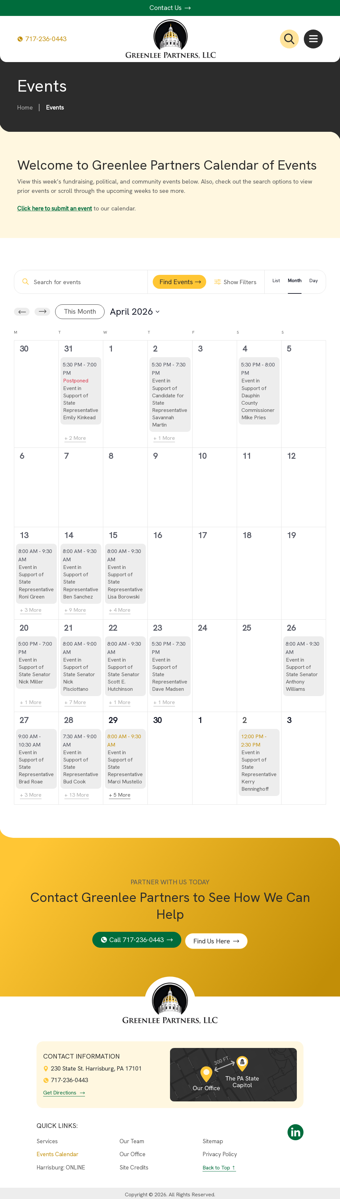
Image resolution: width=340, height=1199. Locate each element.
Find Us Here (213, 938)
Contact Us (170, 7)
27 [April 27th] (24, 720)
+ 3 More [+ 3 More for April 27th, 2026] (31, 794)
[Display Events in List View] (276, 281)
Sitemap (213, 1138)
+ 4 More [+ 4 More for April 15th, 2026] (119, 609)
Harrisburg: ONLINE (61, 1164)
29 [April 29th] (113, 720)
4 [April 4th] (244, 349)
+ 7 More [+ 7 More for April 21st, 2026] (75, 702)
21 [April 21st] (68, 627)
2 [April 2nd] (155, 349)
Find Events (176, 282)
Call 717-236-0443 (135, 938)
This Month (80, 311)
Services (47, 1138)
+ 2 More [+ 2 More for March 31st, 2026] (75, 438)
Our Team (132, 1138)
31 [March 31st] (68, 349)
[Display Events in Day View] (313, 281)
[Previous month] (22, 312)
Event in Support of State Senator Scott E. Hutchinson (123, 674)
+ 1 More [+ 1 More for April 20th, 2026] (31, 702)
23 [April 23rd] (157, 627)
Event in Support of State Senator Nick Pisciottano (79, 674)
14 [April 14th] (68, 535)
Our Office (132, 1151)
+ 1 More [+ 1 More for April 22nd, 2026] (119, 702)
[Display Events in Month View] (294, 281)
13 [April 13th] (24, 535)
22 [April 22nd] (113, 627)
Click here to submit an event (56, 208)
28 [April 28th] (68, 720)
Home (25, 107)
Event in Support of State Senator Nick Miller (34, 670)
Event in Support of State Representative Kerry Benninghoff (259, 770)
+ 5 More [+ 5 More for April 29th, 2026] (119, 794)
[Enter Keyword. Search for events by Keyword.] (82, 281)
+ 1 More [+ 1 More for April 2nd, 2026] (164, 438)
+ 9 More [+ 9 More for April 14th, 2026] (75, 609)
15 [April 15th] (113, 535)
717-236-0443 (41, 39)
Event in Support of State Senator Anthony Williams (302, 674)
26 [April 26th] (291, 627)
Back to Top (216, 1164)
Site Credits (134, 1164)
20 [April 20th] (24, 627)
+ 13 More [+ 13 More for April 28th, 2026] (76, 794)
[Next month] (42, 312)
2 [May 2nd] (244, 720)
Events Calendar (57, 1151)
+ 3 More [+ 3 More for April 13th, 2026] (31, 609)
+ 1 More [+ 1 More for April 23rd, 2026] (164, 702)
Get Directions (59, 1089)
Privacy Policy (220, 1151)
